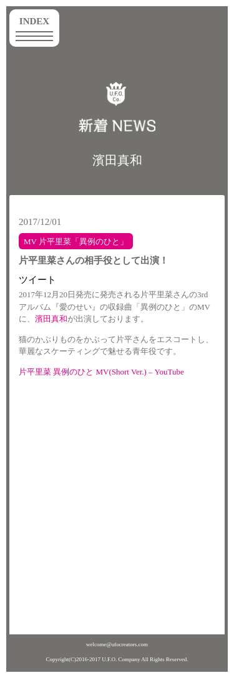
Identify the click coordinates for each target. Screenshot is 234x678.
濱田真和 (117, 160)
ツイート (37, 280)
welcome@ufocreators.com (117, 644)
